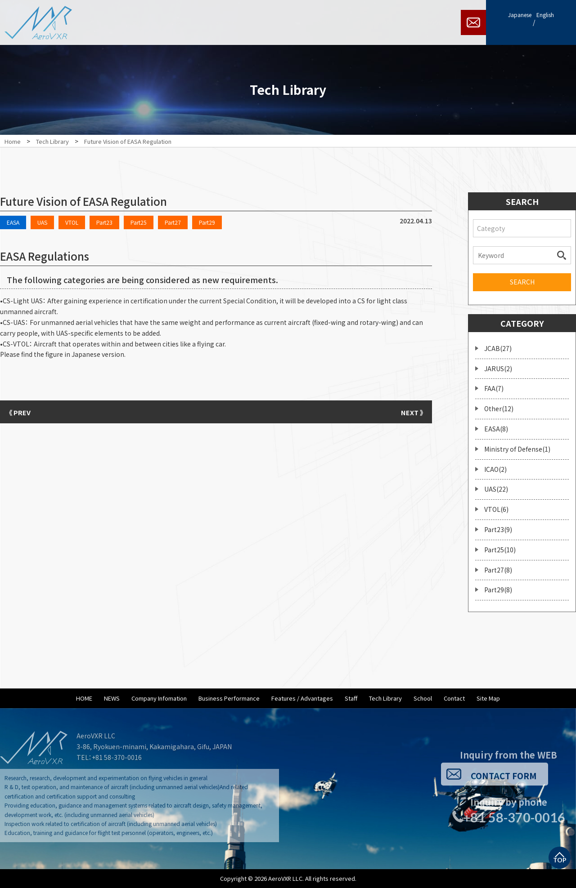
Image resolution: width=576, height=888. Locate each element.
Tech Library (385, 698)
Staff (351, 698)
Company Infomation (159, 698)
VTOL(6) (496, 509)
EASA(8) (496, 428)
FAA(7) (494, 388)
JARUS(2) (498, 368)
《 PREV (22, 411)
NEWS (112, 698)
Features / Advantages (302, 698)
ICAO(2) (495, 469)
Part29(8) (498, 589)
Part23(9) (498, 529)
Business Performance (229, 698)
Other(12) (498, 408)
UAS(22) (496, 488)
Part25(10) (500, 549)
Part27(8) (498, 569)
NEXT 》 (409, 411)
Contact (454, 698)
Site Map (488, 698)
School (423, 698)
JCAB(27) (498, 348)
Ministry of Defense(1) (517, 448)
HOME (84, 698)
